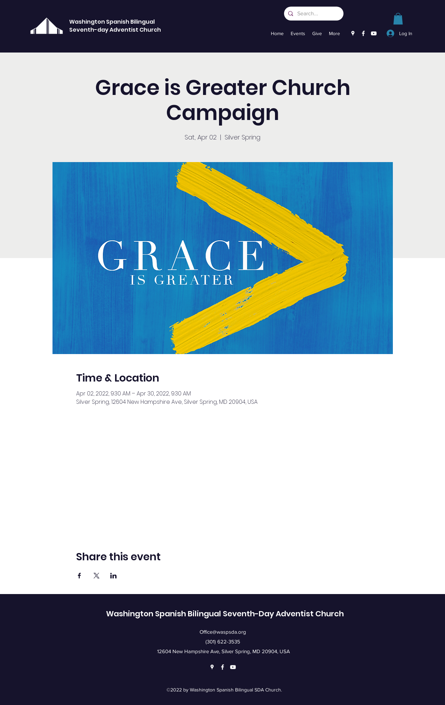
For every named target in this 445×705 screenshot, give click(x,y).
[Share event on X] (96, 575)
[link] (398, 18)
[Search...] (313, 14)
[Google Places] (352, 33)
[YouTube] (373, 33)
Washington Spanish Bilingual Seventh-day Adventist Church (115, 26)
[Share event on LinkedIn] (113, 575)
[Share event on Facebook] (79, 575)
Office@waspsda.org (223, 632)
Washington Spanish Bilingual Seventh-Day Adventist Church (225, 613)
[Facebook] (363, 33)
